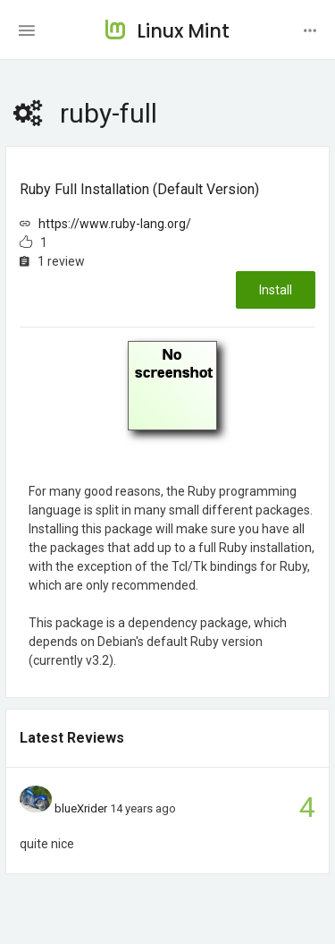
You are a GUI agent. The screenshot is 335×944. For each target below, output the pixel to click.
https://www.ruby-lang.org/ (114, 224)
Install (275, 290)
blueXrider (80, 808)
